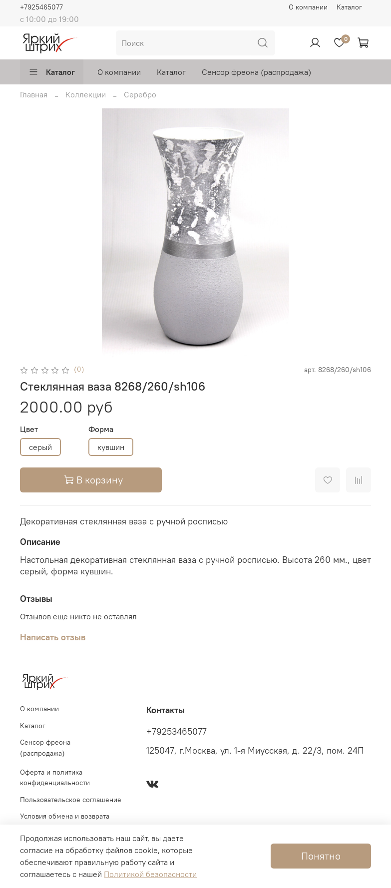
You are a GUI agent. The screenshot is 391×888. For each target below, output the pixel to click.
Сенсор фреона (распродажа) (256, 72)
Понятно (321, 856)
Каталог (349, 6)
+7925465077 (41, 6)
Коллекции (85, 94)
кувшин (110, 447)
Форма (100, 429)
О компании (308, 6)
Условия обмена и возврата (64, 816)
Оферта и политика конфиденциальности (55, 778)
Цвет (29, 429)
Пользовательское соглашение (70, 799)
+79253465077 (176, 731)
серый (40, 447)
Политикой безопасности (150, 874)
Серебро (140, 94)
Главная (33, 94)
